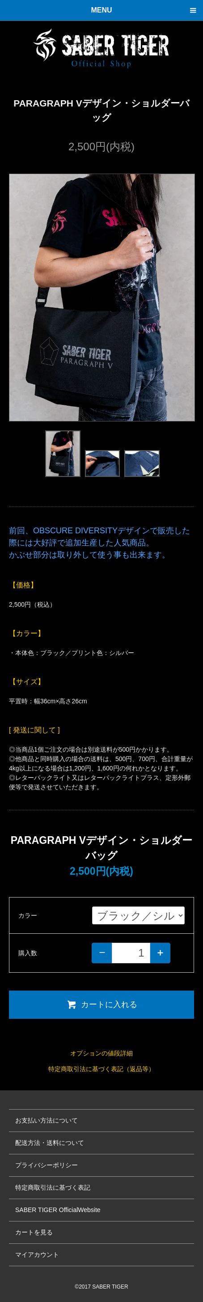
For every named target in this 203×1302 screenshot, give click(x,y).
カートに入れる (101, 1004)
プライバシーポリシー (46, 1165)
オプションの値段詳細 (101, 1053)
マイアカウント (37, 1254)
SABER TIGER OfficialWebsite (58, 1209)
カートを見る (34, 1232)
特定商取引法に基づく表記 (52, 1187)
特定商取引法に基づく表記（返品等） (101, 1068)
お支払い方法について (46, 1120)
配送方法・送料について (49, 1142)
